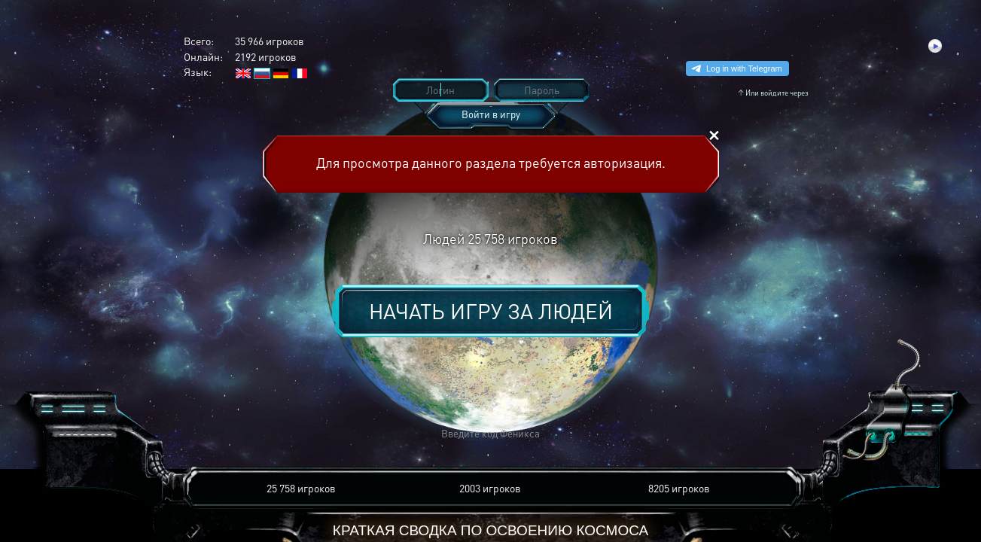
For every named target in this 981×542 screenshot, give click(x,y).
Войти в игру (491, 114)
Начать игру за (491, 310)
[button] (269, 434)
